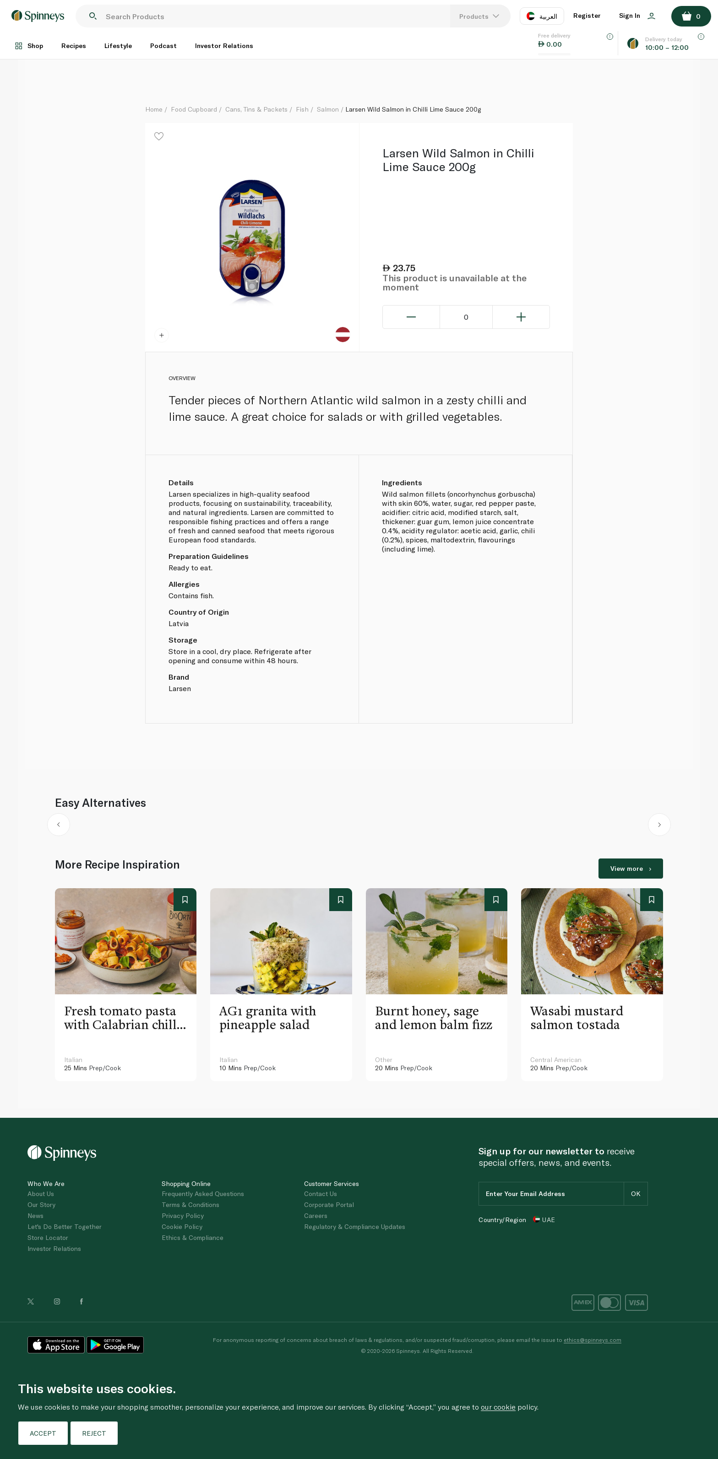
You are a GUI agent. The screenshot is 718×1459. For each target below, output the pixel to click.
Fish (302, 109)
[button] (59, 826)
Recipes (73, 45)
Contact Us (320, 1193)
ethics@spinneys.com (592, 1339)
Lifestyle (118, 45)
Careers (315, 1215)
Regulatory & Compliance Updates (354, 1226)
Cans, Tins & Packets (256, 109)
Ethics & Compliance (192, 1237)
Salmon (328, 109)
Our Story (41, 1204)
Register (587, 15)
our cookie (498, 1406)
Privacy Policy (183, 1215)
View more (630, 868)
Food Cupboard (194, 109)
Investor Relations (224, 45)
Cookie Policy (182, 1226)
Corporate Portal (329, 1204)
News (35, 1215)
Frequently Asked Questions (203, 1193)
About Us (40, 1193)
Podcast (163, 45)
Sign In (637, 15)
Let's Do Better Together (64, 1226)
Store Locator (47, 1237)
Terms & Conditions (190, 1204)
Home (154, 109)
